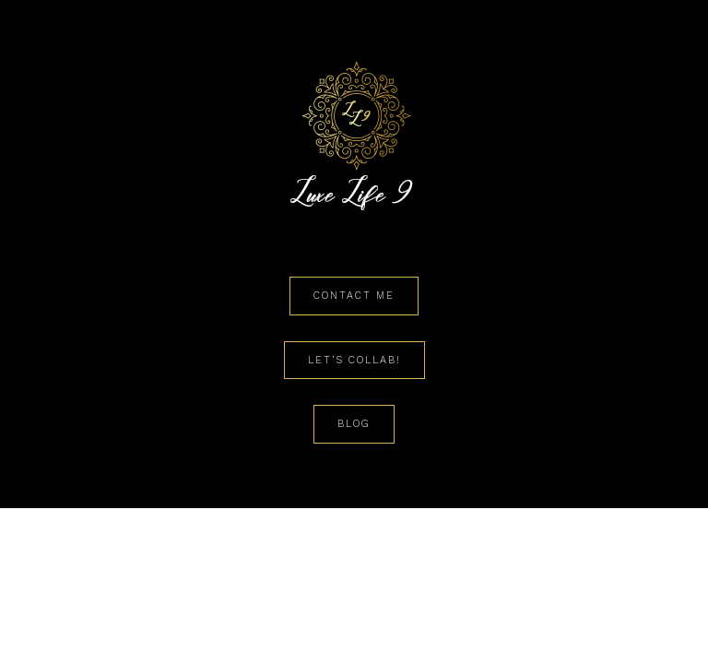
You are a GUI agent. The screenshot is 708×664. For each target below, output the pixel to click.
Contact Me (354, 296)
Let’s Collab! (354, 360)
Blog (354, 424)
